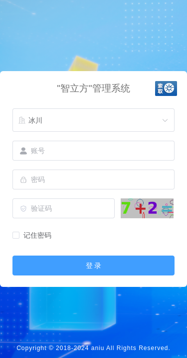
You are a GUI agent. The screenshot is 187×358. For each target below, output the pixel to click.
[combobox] (93, 120)
